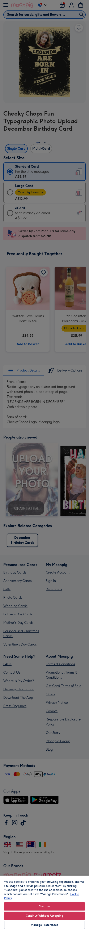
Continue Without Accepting (44, 915)
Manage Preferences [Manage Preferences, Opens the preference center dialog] (44, 924)
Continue (44, 906)
